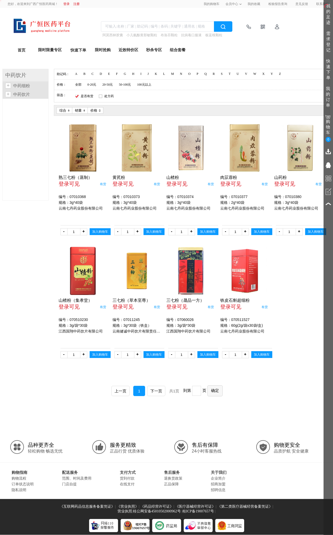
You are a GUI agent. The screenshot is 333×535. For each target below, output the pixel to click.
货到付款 (127, 478)
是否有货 (87, 96)
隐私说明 (19, 490)
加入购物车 (100, 231)
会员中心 (232, 4)
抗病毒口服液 (191, 35)
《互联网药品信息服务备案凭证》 (87, 506)
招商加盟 (218, 484)
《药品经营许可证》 (156, 506)
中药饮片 (21, 94)
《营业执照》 (128, 506)
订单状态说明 (23, 484)
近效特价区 (128, 50)
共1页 (174, 391)
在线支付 (127, 484)
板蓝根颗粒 (213, 35)
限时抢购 (103, 50)
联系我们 (322, 4)
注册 (76, 4)
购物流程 (19, 478)
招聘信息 (218, 490)
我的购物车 (211, 4)
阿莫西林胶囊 (113, 35)
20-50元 (108, 84)
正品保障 (171, 484)
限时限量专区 (50, 50)
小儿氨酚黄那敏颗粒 (141, 35)
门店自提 (69, 484)
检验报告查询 (277, 4)
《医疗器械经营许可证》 (195, 506)
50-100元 (125, 84)
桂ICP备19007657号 (198, 511)
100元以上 (144, 84)
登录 (66, 4)
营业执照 (124, 511)
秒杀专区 (154, 50)
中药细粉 (21, 86)
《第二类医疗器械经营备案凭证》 (245, 506)
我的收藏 (254, 4)
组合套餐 (178, 50)
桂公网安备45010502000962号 (157, 511)
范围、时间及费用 (76, 478)
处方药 (109, 96)
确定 (215, 390)
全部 (78, 84)
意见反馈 (301, 4)
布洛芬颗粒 (169, 35)
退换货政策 (173, 478)
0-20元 (92, 84)
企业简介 (218, 478)
